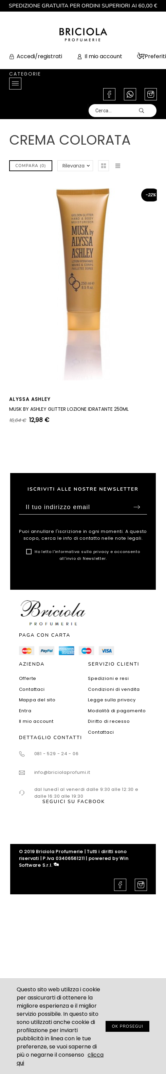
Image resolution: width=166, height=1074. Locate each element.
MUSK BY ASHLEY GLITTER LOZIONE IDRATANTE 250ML (69, 409)
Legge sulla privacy (111, 700)
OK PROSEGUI (127, 1026)
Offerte (27, 678)
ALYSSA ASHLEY (30, 399)
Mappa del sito (37, 700)
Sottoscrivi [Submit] (136, 507)
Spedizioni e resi (108, 678)
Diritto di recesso (109, 721)
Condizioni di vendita (114, 689)
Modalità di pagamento (117, 710)
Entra (25, 710)
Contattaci (32, 689)
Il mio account (36, 721)
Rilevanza (73, 165)
